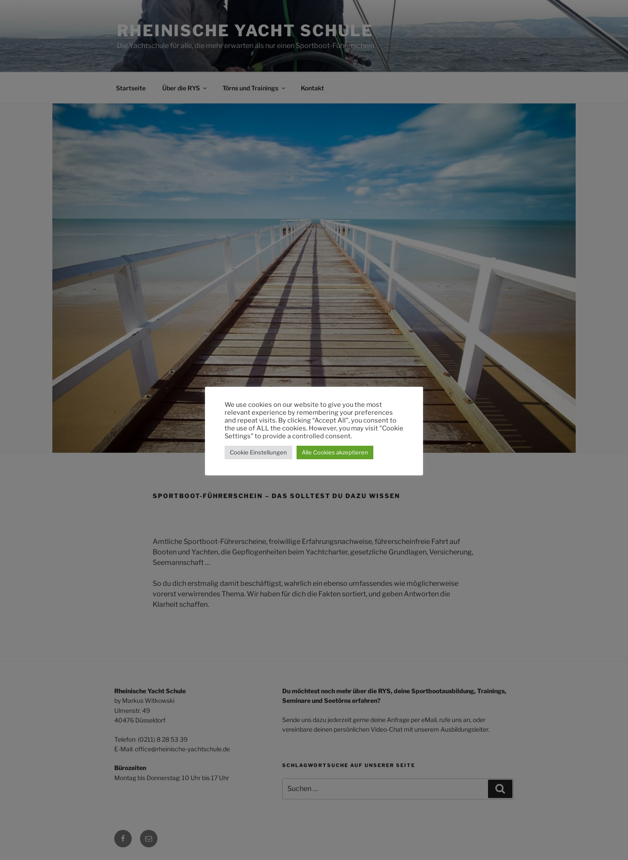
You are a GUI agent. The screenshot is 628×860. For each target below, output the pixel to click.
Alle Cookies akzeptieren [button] (335, 452)
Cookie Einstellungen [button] (258, 452)
